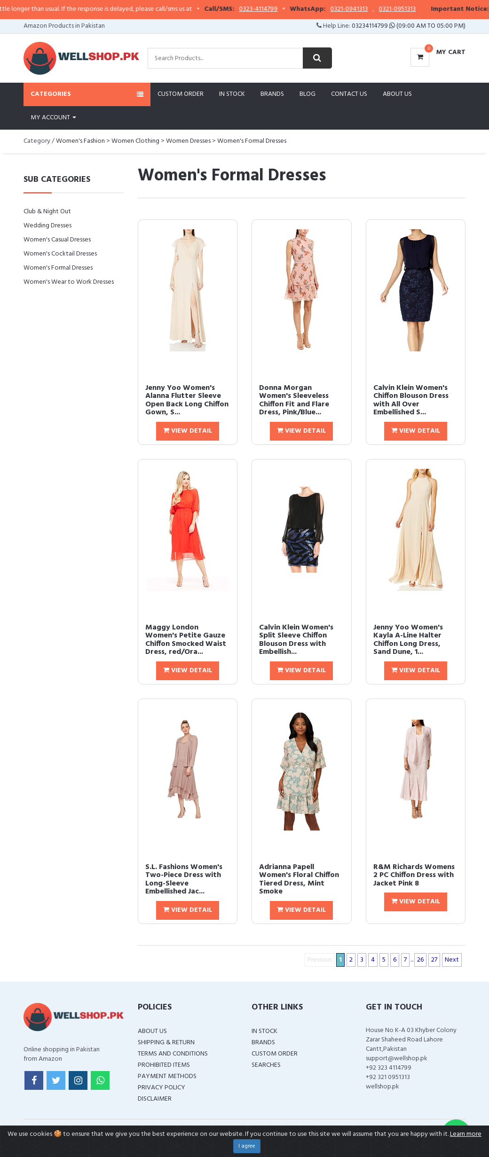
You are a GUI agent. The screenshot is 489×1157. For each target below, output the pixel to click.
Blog (307, 94)
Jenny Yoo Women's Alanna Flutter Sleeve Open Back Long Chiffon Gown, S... (187, 400)
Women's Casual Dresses (57, 239)
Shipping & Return (166, 1042)
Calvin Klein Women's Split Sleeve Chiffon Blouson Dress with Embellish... (296, 640)
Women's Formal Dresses (251, 141)
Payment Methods (167, 1076)
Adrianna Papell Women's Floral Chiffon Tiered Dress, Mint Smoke (299, 879)
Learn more (465, 1134)
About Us (397, 94)
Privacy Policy (161, 1087)
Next (452, 960)
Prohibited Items (164, 1065)
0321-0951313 (417, 9)
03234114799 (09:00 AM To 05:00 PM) (408, 26)
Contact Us (349, 94)
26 (420, 960)
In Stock (232, 94)
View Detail (187, 431)
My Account (53, 117)
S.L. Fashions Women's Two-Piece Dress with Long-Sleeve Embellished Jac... (183, 879)
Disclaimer (155, 1099)
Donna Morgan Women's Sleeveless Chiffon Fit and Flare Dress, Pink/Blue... (294, 400)
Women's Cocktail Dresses (60, 253)
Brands (272, 94)
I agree (246, 1146)
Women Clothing (135, 141)
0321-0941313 (369, 9)
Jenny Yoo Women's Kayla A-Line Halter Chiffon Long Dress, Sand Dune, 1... (408, 640)
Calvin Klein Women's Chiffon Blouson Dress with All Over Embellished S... (411, 400)
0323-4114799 (278, 9)
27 (434, 960)
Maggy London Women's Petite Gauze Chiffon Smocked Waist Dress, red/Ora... (185, 640)
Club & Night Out (47, 211)
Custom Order (181, 94)
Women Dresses (188, 141)
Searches (266, 1065)
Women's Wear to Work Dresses (69, 282)
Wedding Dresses (47, 225)
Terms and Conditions (173, 1053)
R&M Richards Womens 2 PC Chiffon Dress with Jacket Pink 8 (414, 875)
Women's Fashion (80, 141)
